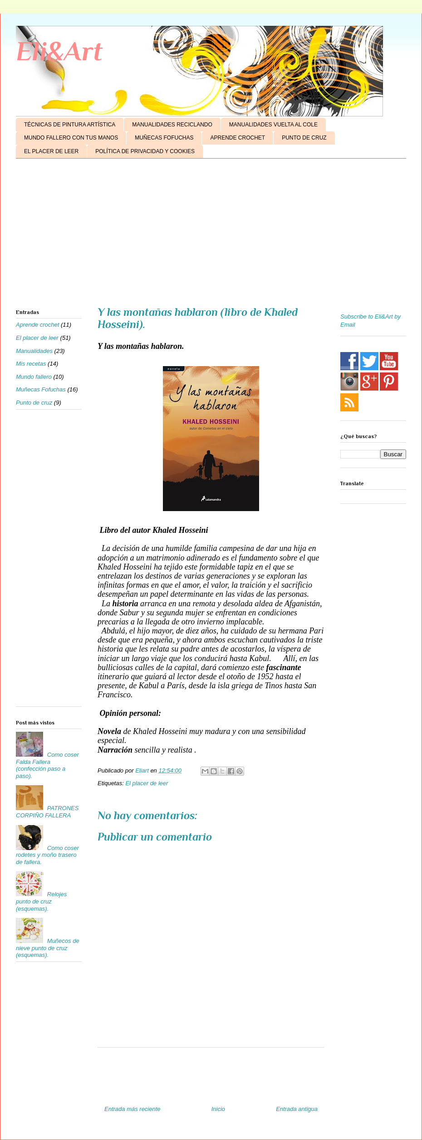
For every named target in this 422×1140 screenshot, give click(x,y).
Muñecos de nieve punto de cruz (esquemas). (47, 947)
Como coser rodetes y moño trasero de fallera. (47, 855)
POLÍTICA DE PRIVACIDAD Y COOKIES (145, 151)
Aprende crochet (37, 324)
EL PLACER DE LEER (51, 151)
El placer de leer (146, 783)
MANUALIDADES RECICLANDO (172, 124)
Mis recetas (31, 363)
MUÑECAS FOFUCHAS (164, 138)
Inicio (218, 1109)
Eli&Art (59, 51)
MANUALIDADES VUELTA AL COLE (273, 124)
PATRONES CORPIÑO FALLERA (47, 812)
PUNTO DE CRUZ (304, 138)
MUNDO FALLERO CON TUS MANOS (71, 138)
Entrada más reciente (132, 1109)
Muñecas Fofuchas (41, 389)
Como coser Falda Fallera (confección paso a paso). (47, 765)
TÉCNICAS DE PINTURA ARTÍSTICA (69, 124)
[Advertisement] (211, 235)
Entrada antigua (297, 1109)
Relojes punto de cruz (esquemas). (41, 901)
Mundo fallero (34, 376)
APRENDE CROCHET (237, 138)
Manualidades (34, 351)
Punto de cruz (34, 402)
